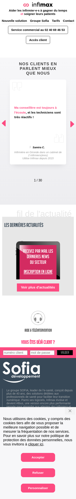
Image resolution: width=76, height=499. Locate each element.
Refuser (38, 472)
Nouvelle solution (14, 20)
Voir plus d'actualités (38, 287)
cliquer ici (35, 444)
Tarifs (56, 20)
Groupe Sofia (39, 20)
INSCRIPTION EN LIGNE (38, 272)
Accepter (38, 457)
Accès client (38, 40)
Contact (68, 20)
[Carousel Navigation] (38, 179)
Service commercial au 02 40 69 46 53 (38, 30)
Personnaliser (38, 488)
